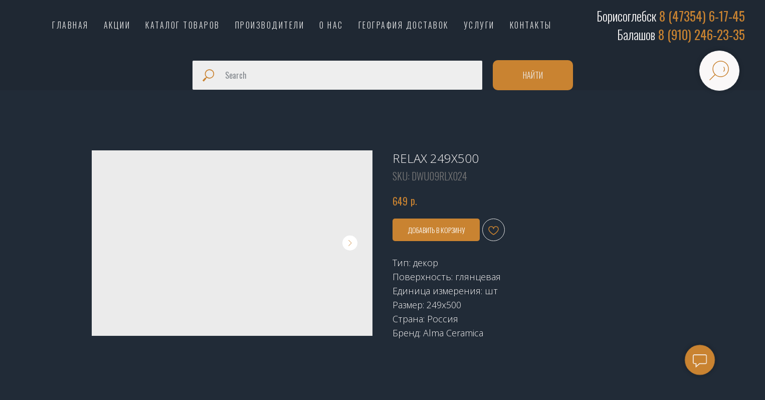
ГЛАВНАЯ (70, 25)
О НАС (331, 25)
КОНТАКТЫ (531, 25)
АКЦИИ (117, 25)
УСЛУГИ (479, 25)
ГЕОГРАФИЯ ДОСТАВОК (403, 25)
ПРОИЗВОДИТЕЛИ (270, 25)
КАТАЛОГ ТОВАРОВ (182, 25)
